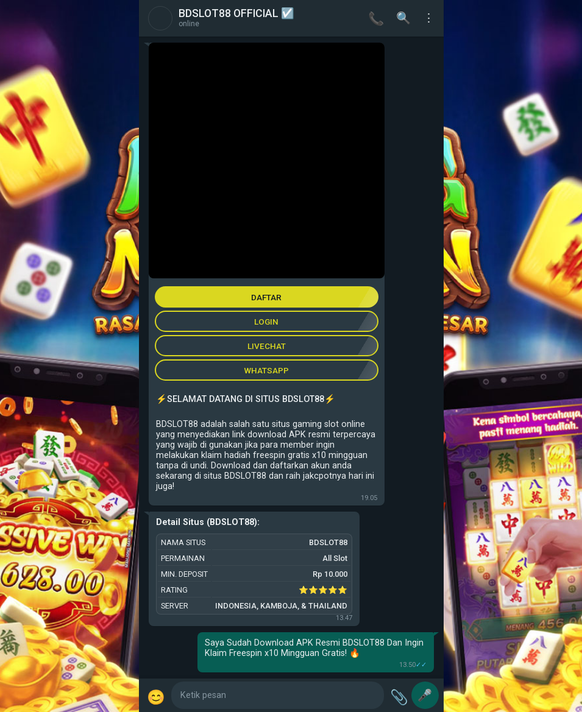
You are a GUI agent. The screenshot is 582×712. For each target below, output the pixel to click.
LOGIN (266, 321)
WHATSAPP (266, 370)
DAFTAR (266, 297)
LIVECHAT (266, 346)
